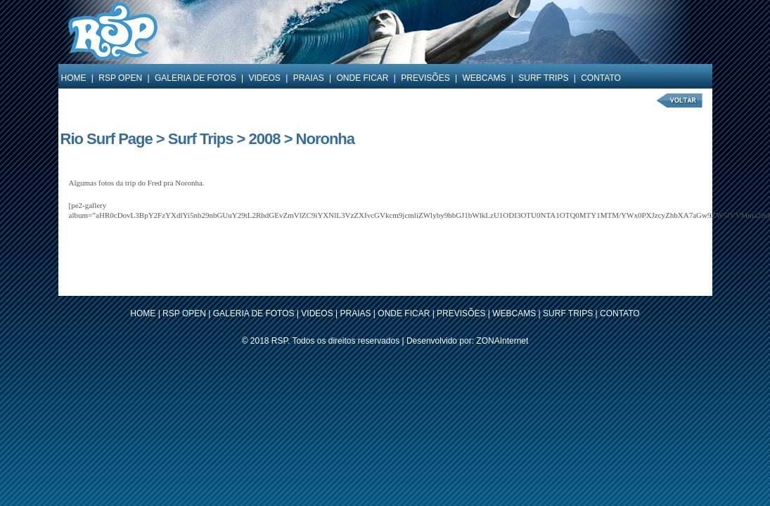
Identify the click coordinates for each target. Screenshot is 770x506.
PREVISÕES (425, 78)
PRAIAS (308, 78)
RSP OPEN (120, 78)
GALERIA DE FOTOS (195, 78)
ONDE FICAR (362, 78)
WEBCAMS (484, 78)
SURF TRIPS (543, 78)
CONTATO (601, 78)
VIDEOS (265, 78)
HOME (73, 78)
